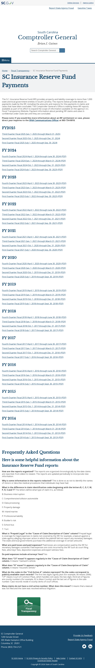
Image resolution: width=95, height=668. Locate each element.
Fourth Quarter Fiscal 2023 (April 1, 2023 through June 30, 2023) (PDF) (34, 183)
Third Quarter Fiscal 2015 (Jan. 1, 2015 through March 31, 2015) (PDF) (34, 402)
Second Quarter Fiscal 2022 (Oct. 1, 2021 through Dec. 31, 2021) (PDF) (33, 218)
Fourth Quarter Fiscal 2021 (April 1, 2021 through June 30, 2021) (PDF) (34, 236)
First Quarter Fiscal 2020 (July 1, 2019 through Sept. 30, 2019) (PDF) (32, 276)
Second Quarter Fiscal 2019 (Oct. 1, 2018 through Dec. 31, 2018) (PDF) (33, 299)
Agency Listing (88, 3)
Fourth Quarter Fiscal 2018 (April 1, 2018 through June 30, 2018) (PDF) (34, 317)
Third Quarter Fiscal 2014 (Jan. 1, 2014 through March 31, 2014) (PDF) (34, 428)
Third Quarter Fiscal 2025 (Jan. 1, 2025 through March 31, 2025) (31, 134)
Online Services (73, 3)
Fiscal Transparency (20, 70)
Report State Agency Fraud (61, 8)
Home (5, 70)
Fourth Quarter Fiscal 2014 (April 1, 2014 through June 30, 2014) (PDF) (34, 424)
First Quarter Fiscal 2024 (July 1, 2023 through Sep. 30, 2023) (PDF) (32, 169)
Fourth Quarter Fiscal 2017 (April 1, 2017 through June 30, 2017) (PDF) (34, 344)
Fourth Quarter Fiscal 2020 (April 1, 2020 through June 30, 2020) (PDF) (34, 263)
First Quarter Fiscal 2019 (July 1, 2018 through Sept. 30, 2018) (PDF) (32, 303)
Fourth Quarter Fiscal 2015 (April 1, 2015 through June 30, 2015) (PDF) (34, 397)
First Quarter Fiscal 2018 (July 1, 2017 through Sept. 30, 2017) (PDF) (32, 330)
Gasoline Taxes (85, 8)
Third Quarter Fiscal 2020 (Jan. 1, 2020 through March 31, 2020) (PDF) (34, 268)
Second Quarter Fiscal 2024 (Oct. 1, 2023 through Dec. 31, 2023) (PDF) (33, 165)
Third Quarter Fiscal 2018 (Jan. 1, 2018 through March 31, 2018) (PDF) (34, 321)
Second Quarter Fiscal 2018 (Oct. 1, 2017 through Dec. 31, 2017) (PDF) (33, 326)
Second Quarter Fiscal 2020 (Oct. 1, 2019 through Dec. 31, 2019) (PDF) (33, 272)
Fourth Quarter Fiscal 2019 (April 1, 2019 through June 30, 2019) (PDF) (34, 290)
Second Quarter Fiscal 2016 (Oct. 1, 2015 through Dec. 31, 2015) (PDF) (33, 379)
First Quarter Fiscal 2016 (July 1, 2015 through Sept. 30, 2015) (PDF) (32, 384)
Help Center (61, 658)
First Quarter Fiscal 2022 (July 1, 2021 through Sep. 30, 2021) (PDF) (32, 223)
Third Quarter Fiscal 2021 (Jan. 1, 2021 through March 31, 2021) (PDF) (34, 241)
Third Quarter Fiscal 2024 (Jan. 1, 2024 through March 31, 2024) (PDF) (34, 160)
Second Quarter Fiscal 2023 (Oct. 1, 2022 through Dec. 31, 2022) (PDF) (33, 192)
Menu (6, 60)
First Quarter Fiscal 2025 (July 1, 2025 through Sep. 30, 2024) (29, 142)
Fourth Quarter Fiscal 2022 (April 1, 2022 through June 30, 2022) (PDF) (34, 210)
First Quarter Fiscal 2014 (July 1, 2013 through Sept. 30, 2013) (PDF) (32, 437)
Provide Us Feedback (83, 635)
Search (62, 50)
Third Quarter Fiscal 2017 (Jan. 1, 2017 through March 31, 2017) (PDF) (34, 348)
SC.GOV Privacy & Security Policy (39, 658)
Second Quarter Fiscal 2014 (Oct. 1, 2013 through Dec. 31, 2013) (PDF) (33, 433)
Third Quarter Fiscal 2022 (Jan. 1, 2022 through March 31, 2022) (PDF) (34, 214)
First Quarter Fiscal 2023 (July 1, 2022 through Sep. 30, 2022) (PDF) (32, 196)
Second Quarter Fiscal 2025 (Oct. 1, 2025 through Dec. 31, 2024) (31, 138)
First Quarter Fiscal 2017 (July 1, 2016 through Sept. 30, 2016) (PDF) (32, 357)
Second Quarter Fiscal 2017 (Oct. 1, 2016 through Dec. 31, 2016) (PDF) (33, 352)
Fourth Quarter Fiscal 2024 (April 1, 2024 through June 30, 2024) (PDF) (34, 156)
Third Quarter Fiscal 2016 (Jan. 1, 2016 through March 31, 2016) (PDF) (34, 375)
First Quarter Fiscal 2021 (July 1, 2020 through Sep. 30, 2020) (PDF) (32, 250)
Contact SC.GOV (75, 658)
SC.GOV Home (17, 658)
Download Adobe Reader (47, 660)
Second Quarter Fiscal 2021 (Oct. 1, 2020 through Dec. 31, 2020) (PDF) (33, 245)
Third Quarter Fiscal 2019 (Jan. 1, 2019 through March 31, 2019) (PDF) (34, 294)
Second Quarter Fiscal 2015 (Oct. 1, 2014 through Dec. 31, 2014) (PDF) (33, 406)
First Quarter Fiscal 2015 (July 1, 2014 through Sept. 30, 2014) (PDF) (32, 410)
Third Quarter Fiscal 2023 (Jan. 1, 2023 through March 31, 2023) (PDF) (34, 187)
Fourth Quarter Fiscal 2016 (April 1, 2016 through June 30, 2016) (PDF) (34, 370)
